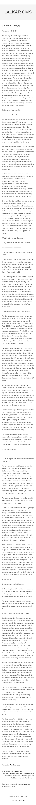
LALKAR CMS (18, 12)
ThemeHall (21, 800)
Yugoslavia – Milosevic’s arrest (12, 771)
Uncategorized (15, 765)
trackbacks (23, 784)
